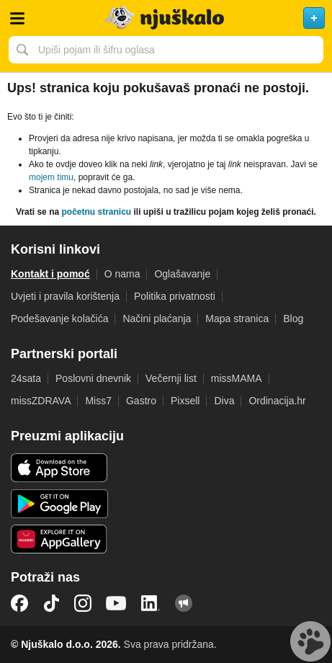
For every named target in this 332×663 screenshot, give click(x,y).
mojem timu (51, 177)
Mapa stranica (237, 318)
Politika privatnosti (174, 296)
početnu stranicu (96, 212)
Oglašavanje (182, 274)
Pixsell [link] (185, 400)
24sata (26, 378)
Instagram (82, 603)
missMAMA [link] (236, 378)
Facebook (19, 603)
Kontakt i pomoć (50, 274)
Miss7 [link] (98, 400)
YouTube (116, 603)
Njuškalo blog (183, 603)
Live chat (310, 641)
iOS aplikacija (59, 467)
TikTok (51, 603)
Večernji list (171, 378)
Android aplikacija (59, 503)
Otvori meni (17, 18)
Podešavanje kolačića (59, 318)
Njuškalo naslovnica (166, 18)
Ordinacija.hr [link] (276, 400)
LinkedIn (150, 603)
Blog (293, 318)
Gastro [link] (141, 400)
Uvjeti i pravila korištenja (65, 296)
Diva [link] (224, 400)
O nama (122, 274)
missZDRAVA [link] (41, 400)
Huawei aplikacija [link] (59, 539)
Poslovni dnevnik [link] (93, 378)
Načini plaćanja (156, 318)
